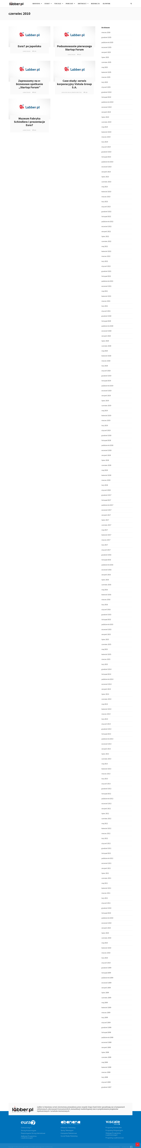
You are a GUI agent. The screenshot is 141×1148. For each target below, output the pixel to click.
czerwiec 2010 (106, 938)
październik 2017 (107, 505)
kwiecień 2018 (106, 475)
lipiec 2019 (105, 401)
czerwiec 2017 (106, 525)
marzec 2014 (105, 714)
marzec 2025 (105, 77)
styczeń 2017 (106, 550)
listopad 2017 (106, 500)
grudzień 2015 (106, 614)
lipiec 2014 (105, 694)
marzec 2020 (105, 361)
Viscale (57, 3)
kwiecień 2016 (106, 595)
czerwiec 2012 (106, 818)
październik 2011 (107, 858)
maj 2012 (104, 823)
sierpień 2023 (106, 172)
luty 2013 (104, 779)
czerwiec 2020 (106, 346)
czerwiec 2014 (106, 699)
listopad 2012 (106, 794)
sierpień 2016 (106, 575)
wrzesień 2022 (106, 226)
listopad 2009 (106, 973)
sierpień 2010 (106, 928)
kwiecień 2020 (106, 356)
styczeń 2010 (106, 963)
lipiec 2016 (105, 580)
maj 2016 (104, 590)
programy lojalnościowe (115, 1135)
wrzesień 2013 (106, 744)
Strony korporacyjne (28, 1128)
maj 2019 (104, 411)
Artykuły (82, 3)
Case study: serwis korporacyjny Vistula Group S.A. (74, 84)
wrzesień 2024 (106, 107)
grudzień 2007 (106, 1087)
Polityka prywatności (114, 1144)
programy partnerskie (114, 1125)
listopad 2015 (106, 619)
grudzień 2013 (106, 729)
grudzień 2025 (106, 37)
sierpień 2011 (106, 868)
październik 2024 (107, 102)
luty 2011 (104, 898)
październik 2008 (107, 1037)
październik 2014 (107, 679)
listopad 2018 (106, 440)
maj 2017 (104, 530)
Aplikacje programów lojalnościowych (29, 1134)
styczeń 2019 (106, 430)
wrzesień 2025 (106, 47)
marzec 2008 (105, 1072)
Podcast (69, 3)
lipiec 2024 (105, 117)
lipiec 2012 (105, 813)
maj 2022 (104, 246)
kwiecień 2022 (106, 251)
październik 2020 (107, 326)
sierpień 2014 (106, 689)
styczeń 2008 (106, 1082)
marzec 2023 (105, 197)
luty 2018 (104, 485)
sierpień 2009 (106, 988)
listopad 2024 (106, 97)
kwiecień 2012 (106, 828)
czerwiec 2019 (106, 405)
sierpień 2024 (106, 112)
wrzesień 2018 (106, 450)
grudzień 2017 (106, 495)
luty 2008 (104, 1077)
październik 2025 (107, 42)
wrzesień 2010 (106, 923)
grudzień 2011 (106, 848)
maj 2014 (104, 704)
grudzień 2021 (106, 271)
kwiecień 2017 (106, 535)
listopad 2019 (106, 381)
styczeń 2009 (106, 1022)
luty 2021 (104, 306)
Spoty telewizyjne (67, 1128)
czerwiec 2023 (106, 182)
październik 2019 (107, 386)
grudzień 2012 (106, 789)
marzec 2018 (105, 480)
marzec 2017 (105, 540)
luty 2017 (104, 545)
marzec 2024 (105, 137)
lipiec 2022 (105, 236)
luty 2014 (104, 719)
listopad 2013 (106, 734)
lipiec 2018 (105, 460)
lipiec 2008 (105, 1052)
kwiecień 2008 (106, 1067)
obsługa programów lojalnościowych (113, 1132)
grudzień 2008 (106, 1027)
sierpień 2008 (106, 1047)
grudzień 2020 (106, 316)
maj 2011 (104, 883)
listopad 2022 (106, 216)
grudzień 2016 (106, 555)
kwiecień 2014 (106, 709)
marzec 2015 (105, 659)
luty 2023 (104, 201)
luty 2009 (104, 1017)
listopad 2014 (106, 674)
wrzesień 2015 (106, 629)
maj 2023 (104, 187)
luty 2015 (104, 664)
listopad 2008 (106, 1032)
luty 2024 (104, 142)
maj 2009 (104, 1002)
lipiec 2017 (105, 520)
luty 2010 (104, 958)
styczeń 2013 (106, 784)
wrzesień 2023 (106, 167)
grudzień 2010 (106, 908)
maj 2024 (104, 127)
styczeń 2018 (106, 490)
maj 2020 (104, 351)
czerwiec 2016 (106, 585)
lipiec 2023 (105, 177)
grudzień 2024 (106, 92)
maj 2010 (104, 943)
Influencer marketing (68, 1125)
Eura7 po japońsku (29, 46)
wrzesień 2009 (106, 983)
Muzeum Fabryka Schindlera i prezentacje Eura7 (29, 122)
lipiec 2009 (105, 993)
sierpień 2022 (106, 231)
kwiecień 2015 (106, 654)
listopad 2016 (106, 560)
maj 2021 (104, 291)
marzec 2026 (105, 32)
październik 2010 (107, 918)
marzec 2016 (105, 599)
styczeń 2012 (106, 843)
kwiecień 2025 (106, 72)
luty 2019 (104, 425)
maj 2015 (104, 649)
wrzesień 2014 (106, 684)
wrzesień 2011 (106, 863)
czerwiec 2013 (106, 759)
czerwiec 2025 (106, 62)
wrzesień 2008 (106, 1042)
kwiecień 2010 (106, 948)
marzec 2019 (105, 420)
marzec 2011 (105, 893)
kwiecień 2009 (106, 1007)
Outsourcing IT (26, 1125)
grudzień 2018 (106, 435)
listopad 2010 (106, 913)
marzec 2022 (105, 256)
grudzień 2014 (106, 669)
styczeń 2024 (106, 147)
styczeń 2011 (106, 903)
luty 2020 (104, 366)
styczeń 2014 (106, 724)
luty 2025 (104, 82)
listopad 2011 (106, 853)
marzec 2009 (105, 1012)
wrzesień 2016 (106, 570)
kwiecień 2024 (106, 132)
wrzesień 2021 (106, 286)
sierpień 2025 (106, 52)
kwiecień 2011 (106, 888)
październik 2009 (107, 978)
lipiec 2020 (105, 341)
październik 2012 (107, 799)
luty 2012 (104, 838)
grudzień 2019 (106, 376)
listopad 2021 (106, 276)
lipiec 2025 (105, 57)
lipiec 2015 (105, 639)
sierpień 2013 (106, 749)
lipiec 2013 (105, 754)
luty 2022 (104, 261)
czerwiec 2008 (106, 1057)
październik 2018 (107, 445)
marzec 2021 (105, 301)
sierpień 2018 (106, 455)
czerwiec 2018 (106, 465)
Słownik (106, 3)
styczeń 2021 (106, 311)
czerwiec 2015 (106, 644)
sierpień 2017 (106, 515)
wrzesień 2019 (106, 391)
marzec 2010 (105, 953)
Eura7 (47, 3)
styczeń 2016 (106, 609)
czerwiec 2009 (106, 998)
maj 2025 (104, 67)
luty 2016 (104, 605)
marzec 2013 (105, 774)
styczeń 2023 (106, 207)
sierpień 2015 (106, 634)
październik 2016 (107, 565)
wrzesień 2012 (106, 803)
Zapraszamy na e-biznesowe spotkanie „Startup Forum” (29, 84)
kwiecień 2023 (106, 192)
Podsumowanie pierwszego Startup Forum (74, 47)
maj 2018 (104, 470)
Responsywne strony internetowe (33, 1131)
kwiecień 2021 (106, 296)
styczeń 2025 (106, 87)
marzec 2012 (105, 833)
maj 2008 (104, 1062)
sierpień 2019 (106, 395)
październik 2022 (107, 221)
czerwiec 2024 (106, 122)
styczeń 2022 (106, 266)
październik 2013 (107, 739)
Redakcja (95, 3)
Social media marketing (69, 1134)
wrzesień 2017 (106, 510)
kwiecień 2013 (106, 769)
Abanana (36, 3)
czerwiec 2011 (106, 878)
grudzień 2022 (106, 211)
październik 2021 (107, 281)
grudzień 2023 (106, 152)
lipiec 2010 (105, 933)
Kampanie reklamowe (69, 1131)
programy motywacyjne (114, 1128)
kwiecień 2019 (106, 415)
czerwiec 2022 (106, 241)
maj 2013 (104, 764)
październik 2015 (107, 624)
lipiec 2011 (105, 873)
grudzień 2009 (106, 968)
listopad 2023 (106, 157)
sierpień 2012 (106, 808)
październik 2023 (107, 162)
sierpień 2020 (106, 336)
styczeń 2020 (106, 371)
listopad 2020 (106, 321)
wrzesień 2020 (106, 331)
